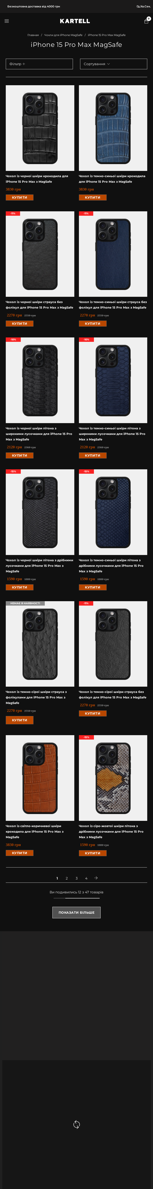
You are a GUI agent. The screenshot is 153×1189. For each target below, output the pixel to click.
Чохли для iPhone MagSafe (63, 35)
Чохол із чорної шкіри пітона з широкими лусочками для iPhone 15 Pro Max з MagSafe (39, 433)
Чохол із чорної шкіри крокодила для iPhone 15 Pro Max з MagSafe (37, 178)
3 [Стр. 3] (77, 878)
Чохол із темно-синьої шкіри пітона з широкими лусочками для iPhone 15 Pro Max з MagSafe (112, 433)
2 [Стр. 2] (67, 878)
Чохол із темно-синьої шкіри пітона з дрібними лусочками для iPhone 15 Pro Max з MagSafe (111, 565)
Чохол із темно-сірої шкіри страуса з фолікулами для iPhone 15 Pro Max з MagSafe (36, 697)
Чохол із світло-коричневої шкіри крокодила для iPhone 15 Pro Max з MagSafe (34, 831)
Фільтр (15, 64)
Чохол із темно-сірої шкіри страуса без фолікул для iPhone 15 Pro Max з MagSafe (112, 694)
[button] (19, 197)
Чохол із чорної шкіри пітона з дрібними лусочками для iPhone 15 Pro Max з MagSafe (39, 565)
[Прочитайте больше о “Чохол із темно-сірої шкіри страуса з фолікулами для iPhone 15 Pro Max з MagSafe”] (19, 720)
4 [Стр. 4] (86, 878)
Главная (33, 35)
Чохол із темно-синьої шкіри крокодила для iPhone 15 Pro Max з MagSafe (112, 178)
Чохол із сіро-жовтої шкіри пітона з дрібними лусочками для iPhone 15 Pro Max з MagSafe (111, 831)
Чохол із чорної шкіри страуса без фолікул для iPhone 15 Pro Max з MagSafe (39, 304)
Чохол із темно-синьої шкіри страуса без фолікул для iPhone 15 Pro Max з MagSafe (113, 304)
